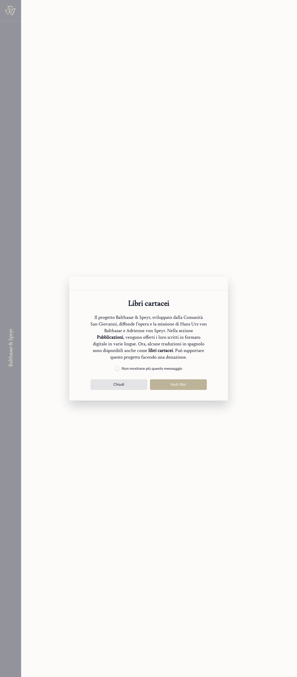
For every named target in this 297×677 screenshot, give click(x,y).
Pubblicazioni (110, 337)
